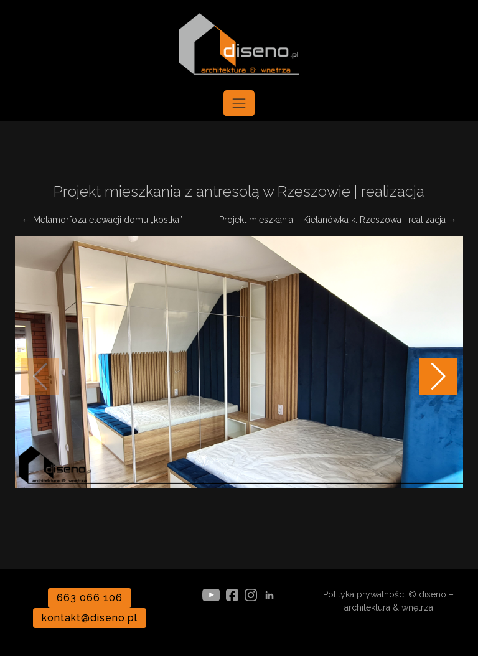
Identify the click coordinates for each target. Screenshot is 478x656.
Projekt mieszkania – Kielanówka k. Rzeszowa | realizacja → (338, 220)
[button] (438, 376)
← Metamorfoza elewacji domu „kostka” (102, 220)
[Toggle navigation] (238, 103)
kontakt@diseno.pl (89, 618)
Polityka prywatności (364, 594)
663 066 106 (90, 598)
